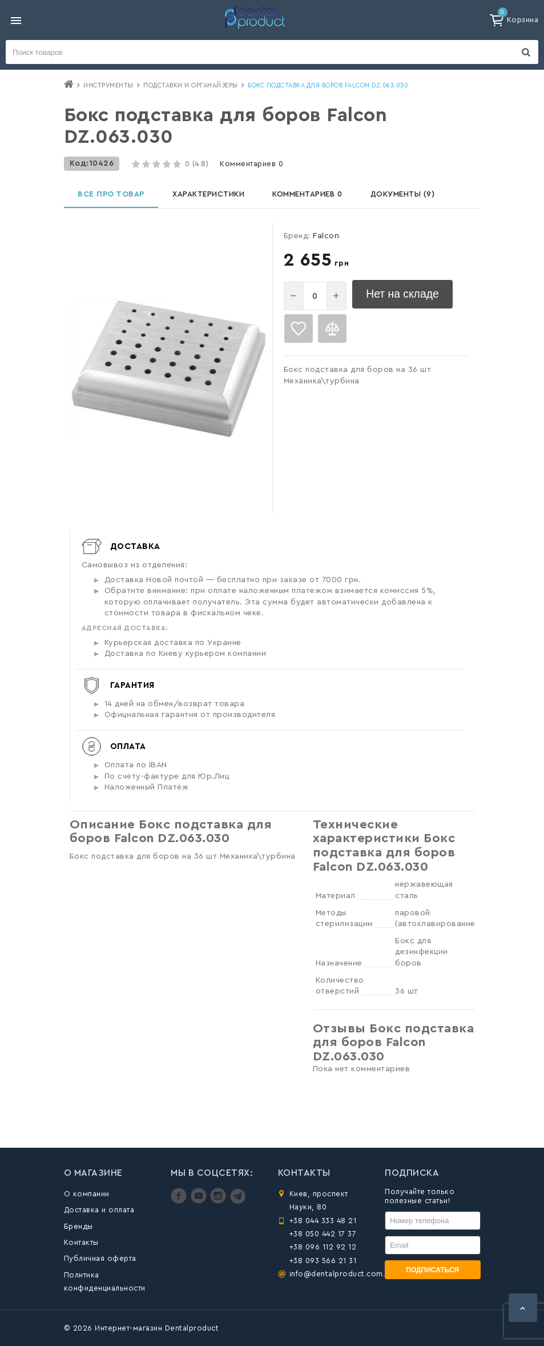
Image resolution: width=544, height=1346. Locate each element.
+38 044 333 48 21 (323, 1220)
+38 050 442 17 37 (323, 1233)
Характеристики (211, 197)
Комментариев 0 (251, 163)
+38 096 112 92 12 (323, 1247)
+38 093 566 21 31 (323, 1260)
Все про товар (112, 197)
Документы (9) (411, 197)
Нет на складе (407, 300)
